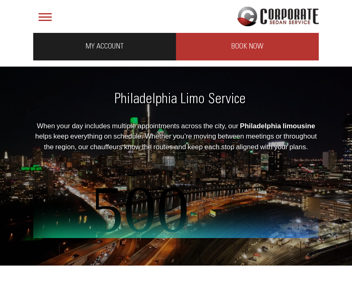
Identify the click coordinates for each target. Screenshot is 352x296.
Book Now (247, 46)
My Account (104, 46)
